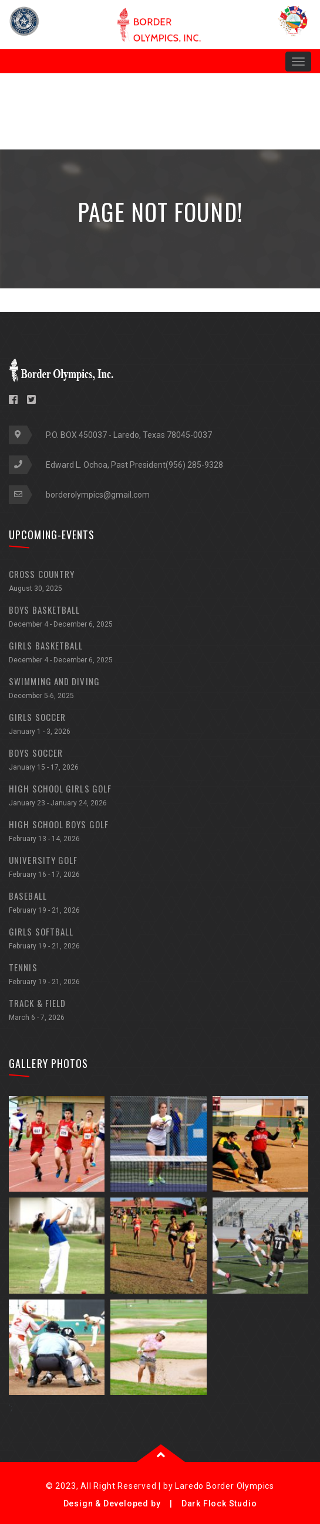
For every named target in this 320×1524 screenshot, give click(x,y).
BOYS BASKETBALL (160, 618)
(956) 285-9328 (194, 465)
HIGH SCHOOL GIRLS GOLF (160, 797)
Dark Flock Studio (219, 1503)
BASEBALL (160, 904)
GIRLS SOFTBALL (160, 940)
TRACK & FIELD (160, 1011)
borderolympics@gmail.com (98, 494)
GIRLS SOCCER (160, 725)
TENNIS (160, 976)
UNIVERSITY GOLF (160, 868)
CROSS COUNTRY (160, 582)
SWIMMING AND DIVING (160, 690)
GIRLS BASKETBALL (160, 654)
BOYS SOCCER (160, 761)
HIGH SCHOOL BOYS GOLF (160, 833)
